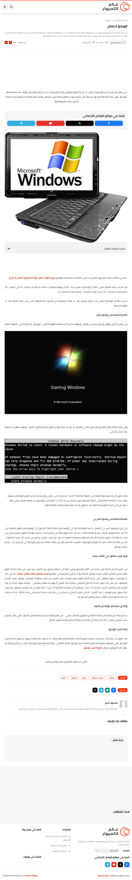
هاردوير (28, 7)
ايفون (41, 7)
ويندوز (86, 7)
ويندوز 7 (73, 677)
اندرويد (47, 7)
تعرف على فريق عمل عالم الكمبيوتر (58, 838)
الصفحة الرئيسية (121, 20)
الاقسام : (125, 850)
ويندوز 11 (79, 7)
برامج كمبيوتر (94, 7)
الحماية (65, 7)
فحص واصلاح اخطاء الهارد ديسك (33, 574)
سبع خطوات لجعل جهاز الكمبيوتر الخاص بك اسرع (32, 278)
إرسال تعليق (118, 740)
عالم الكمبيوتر (103, 875)
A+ (10, 42)
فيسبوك (72, 7)
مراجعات (35, 7)
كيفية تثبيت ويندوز (93, 648)
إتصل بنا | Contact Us (60, 845)
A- (6, 42)
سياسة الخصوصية (61, 851)
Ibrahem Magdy (31, 875)
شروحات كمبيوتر (97, 677)
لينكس (59, 7)
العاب (53, 7)
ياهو (63, 677)
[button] (113, 690)
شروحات (108, 20)
